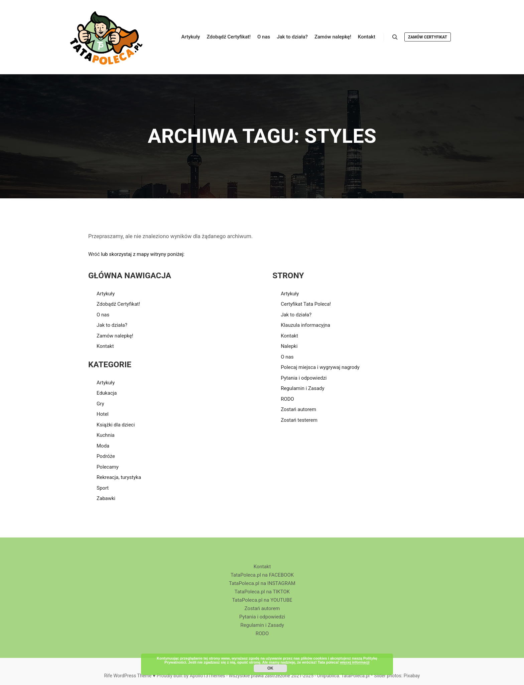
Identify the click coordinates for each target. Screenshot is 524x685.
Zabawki (106, 498)
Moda (103, 446)
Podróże (106, 456)
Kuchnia (106, 435)
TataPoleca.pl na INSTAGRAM (262, 583)
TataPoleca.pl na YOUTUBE (262, 600)
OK (270, 668)
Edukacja (107, 393)
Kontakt (105, 346)
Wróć (94, 254)
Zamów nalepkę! (115, 336)
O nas (103, 315)
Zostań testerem (299, 420)
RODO (287, 399)
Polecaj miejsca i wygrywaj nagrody (320, 367)
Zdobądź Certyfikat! (118, 304)
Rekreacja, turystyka (119, 477)
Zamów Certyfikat (427, 37)
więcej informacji (355, 662)
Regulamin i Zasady (302, 388)
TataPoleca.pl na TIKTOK (262, 592)
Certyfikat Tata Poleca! (306, 304)
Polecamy (108, 467)
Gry (100, 404)
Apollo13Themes (207, 675)
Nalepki (289, 346)
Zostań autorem (298, 409)
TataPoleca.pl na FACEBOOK (262, 575)
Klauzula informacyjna (305, 325)
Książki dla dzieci (116, 425)
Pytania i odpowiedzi (303, 378)
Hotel (103, 414)
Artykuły (106, 294)
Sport (103, 488)
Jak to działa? (112, 325)
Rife (108, 675)
